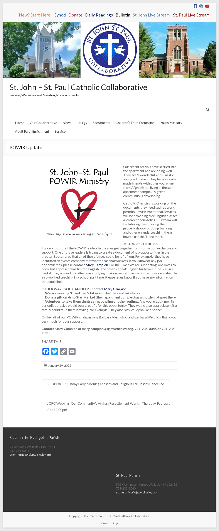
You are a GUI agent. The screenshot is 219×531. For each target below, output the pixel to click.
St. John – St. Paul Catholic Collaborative (79, 87)
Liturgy (82, 123)
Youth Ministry (171, 123)
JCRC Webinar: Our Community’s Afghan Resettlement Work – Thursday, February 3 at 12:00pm (108, 406)
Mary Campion (97, 265)
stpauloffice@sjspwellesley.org (137, 492)
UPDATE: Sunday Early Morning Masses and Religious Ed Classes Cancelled (105, 384)
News (66, 123)
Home (19, 123)
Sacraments (101, 123)
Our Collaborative (43, 123)
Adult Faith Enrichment (32, 131)
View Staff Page (109, 523)
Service (60, 131)
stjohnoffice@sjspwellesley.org (31, 455)
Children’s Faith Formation (135, 123)
